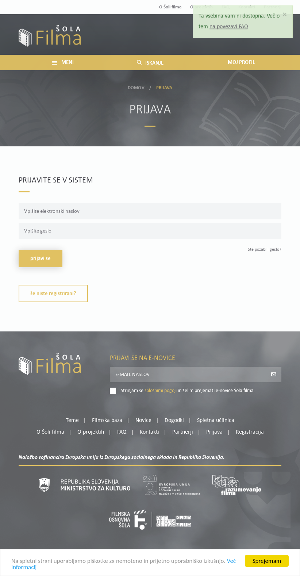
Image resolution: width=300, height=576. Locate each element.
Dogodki (174, 420)
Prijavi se (40, 258)
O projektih (90, 432)
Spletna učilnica (215, 420)
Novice (143, 420)
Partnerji (182, 432)
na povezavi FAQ (228, 24)
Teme (72, 420)
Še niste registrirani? (53, 293)
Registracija (269, 39)
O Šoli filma (170, 7)
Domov (136, 86)
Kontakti (149, 432)
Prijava (235, 39)
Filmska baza (107, 420)
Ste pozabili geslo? (264, 249)
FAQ (122, 432)
